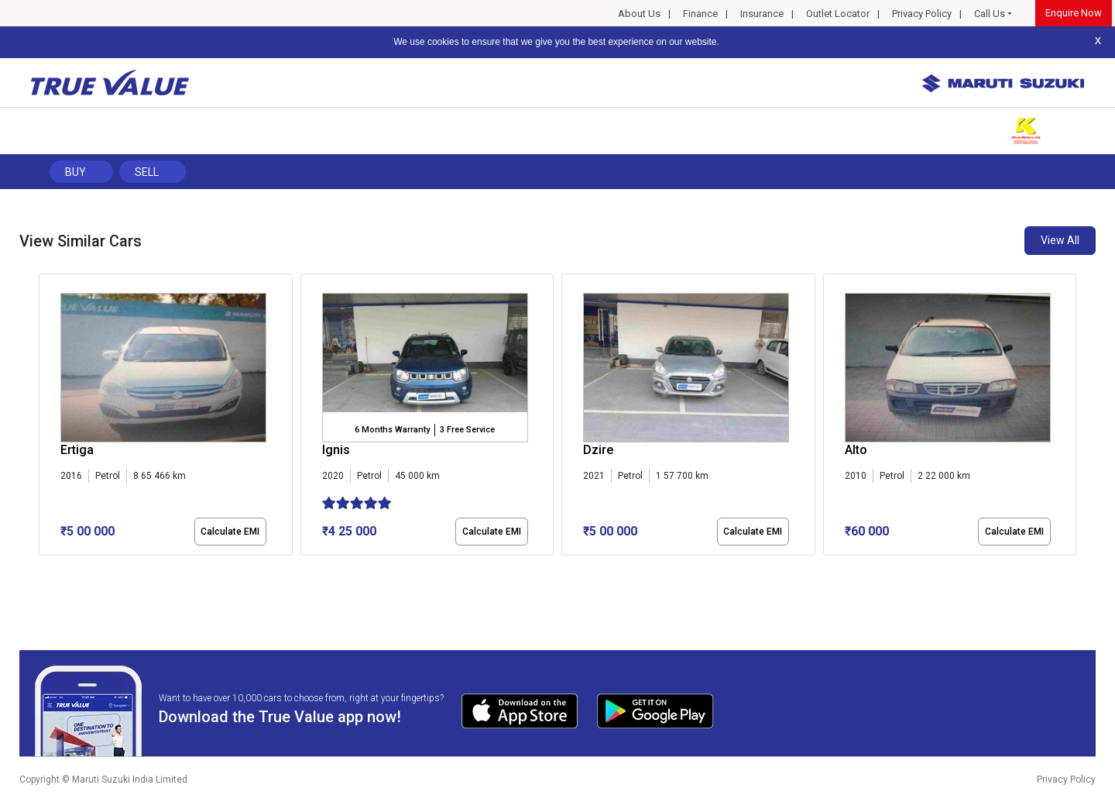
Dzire (598, 449)
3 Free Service (467, 430)
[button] (43, 569)
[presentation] (46, 417)
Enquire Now (1073, 13)
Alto (856, 449)
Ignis (336, 449)
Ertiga (77, 449)
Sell (147, 172)
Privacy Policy (922, 13)
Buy (75, 172)
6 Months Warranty (392, 430)
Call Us (989, 13)
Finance (700, 13)
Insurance (762, 13)
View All (1060, 240)
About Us (639, 13)
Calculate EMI (230, 531)
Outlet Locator (838, 13)
